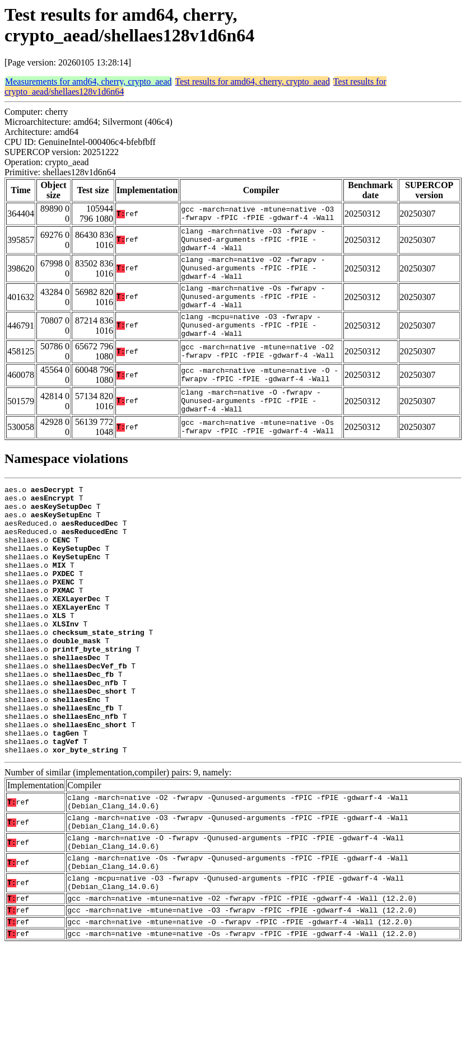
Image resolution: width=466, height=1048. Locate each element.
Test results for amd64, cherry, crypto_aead (252, 81)
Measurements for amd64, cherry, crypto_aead (88, 81)
